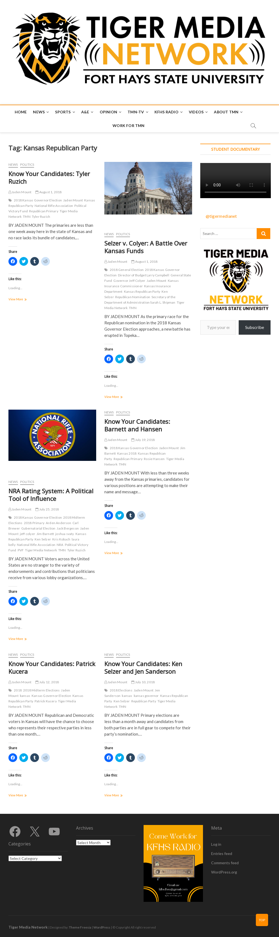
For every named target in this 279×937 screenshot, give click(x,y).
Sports (63, 112)
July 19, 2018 (143, 440)
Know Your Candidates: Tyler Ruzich (49, 177)
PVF (21, 550)
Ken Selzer (43, 539)
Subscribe (254, 327)
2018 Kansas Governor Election (38, 200)
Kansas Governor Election (51, 696)
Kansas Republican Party (142, 291)
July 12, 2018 (47, 682)
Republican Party (143, 701)
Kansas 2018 (127, 453)
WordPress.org (224, 872)
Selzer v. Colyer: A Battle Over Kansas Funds (145, 247)
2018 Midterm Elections (41, 690)
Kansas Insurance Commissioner (141, 283)
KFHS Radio (166, 112)
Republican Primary (43, 211)
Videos (196, 112)
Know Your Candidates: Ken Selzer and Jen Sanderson (143, 667)
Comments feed (225, 862)
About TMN (226, 112)
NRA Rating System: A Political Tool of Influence (50, 495)
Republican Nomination (132, 297)
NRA (60, 545)
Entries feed (221, 853)
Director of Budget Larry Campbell (143, 275)
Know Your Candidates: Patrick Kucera (51, 667)
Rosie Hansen (154, 459)
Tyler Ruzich (41, 216)
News (39, 112)
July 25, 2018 (47, 509)
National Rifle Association (54, 206)
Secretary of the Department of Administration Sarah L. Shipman (140, 299)
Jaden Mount (20, 192)
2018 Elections (121, 690)
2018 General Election (127, 270)
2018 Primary (34, 523)
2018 (18, 690)
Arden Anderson (58, 523)
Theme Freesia (80, 927)
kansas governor (146, 696)
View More (23, 300)
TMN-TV (136, 112)
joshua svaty (64, 534)
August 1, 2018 (48, 192)
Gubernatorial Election (38, 528)
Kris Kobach (61, 539)
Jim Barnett (45, 534)
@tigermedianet (221, 216)
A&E (85, 112)
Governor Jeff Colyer (129, 281)
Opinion (108, 112)
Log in (216, 844)
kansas (25, 696)
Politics (27, 164)
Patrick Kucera (46, 701)
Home (21, 112)
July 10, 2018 (143, 682)
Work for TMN (128, 125)
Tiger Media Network (41, 550)
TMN (27, 216)
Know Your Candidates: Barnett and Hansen (137, 425)
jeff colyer (27, 534)
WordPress (101, 927)
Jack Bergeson (68, 528)
